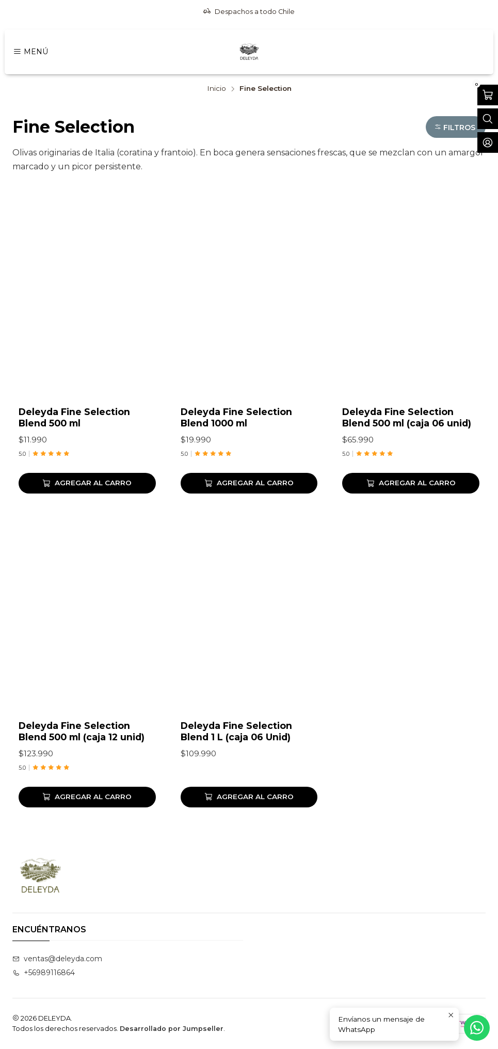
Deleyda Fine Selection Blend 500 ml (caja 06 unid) (406, 417)
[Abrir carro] (487, 95)
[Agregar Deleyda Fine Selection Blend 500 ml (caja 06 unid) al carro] (410, 483)
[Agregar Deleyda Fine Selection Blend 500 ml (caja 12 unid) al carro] (87, 841)
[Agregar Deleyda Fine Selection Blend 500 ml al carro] (87, 483)
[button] (456, 127)
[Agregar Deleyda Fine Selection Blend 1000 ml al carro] (249, 483)
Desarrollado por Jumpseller (171, 1028)
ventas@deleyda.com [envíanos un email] (57, 958)
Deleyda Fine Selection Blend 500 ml (74, 417)
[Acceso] (487, 142)
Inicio (216, 88)
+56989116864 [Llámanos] (43, 972)
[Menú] (30, 51)
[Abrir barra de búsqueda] (487, 118)
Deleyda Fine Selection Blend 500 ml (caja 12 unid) (81, 776)
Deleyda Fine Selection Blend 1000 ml (236, 417)
